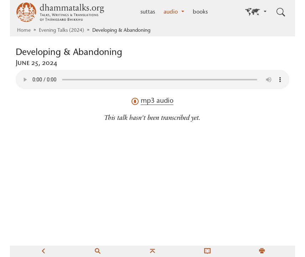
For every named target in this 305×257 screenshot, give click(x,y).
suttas (147, 12)
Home (24, 30)
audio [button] (172, 12)
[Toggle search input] (280, 12)
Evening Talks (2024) (61, 30)
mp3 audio (152, 101)
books (200, 12)
